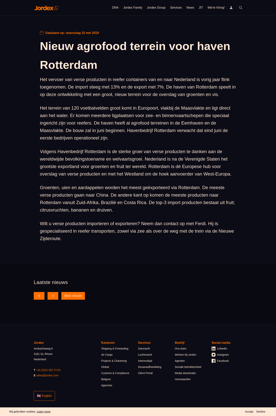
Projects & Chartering (114, 360)
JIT (201, 7)
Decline (260, 411)
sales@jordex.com (47, 375)
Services (176, 7)
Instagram (220, 355)
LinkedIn (219, 348)
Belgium (106, 379)
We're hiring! (216, 7)
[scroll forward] (53, 296)
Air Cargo (107, 354)
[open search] (240, 7)
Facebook (220, 361)
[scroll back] (39, 296)
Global (105, 366)
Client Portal (145, 373)
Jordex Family (132, 7)
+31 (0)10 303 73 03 (48, 370)
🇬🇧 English (44, 395)
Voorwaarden (183, 379)
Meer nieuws (73, 295)
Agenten (180, 360)
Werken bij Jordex (185, 354)
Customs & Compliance (115, 373)
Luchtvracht (145, 354)
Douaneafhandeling (149, 366)
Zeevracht (144, 348)
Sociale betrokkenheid (188, 366)
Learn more (44, 411)
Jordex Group (156, 7)
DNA (115, 7)
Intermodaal (145, 360)
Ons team (180, 348)
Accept (249, 411)
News (190, 7)
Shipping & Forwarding (114, 348)
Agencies (106, 385)
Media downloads (185, 373)
